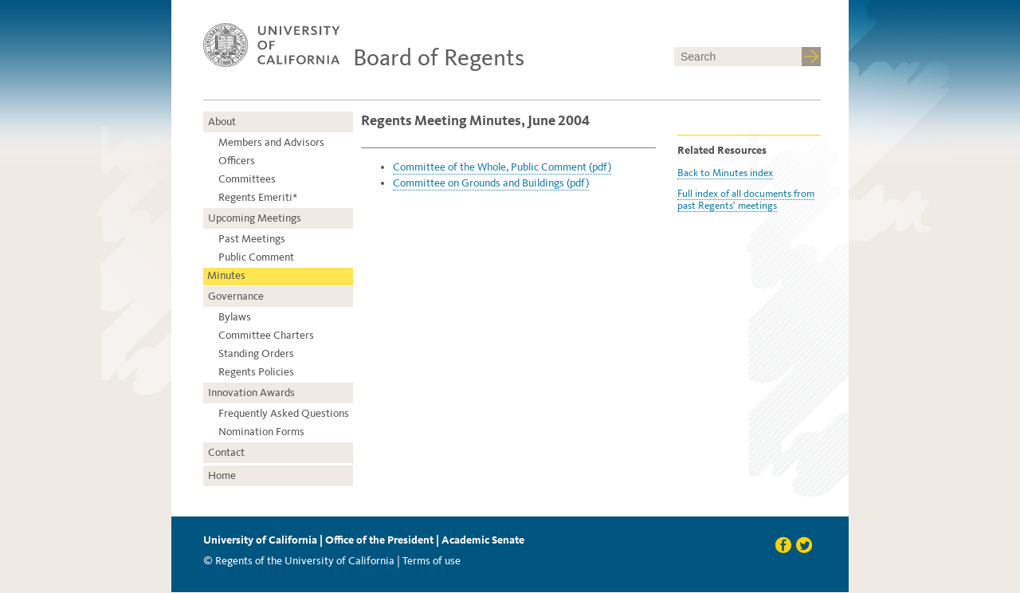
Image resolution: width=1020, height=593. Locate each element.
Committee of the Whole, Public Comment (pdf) (502, 167)
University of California (260, 540)
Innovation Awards (251, 392)
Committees (247, 179)
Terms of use (431, 560)
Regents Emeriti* (257, 197)
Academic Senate (482, 540)
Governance (236, 296)
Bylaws (234, 317)
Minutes (226, 275)
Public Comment (256, 257)
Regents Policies (256, 372)
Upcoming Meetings (254, 218)
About (222, 121)
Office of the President (379, 540)
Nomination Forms (261, 431)
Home (222, 475)
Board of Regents (438, 57)
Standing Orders (256, 353)
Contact (226, 452)
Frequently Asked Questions (283, 413)
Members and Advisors (271, 142)
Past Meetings (251, 238)
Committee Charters (266, 335)
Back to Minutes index (725, 173)
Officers (236, 160)
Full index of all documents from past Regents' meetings (745, 199)
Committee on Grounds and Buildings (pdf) (491, 183)
